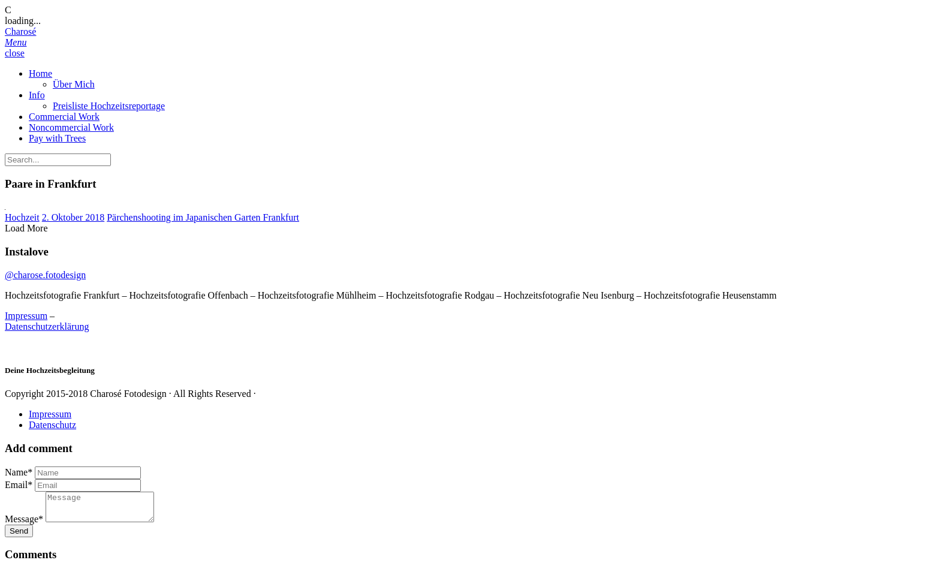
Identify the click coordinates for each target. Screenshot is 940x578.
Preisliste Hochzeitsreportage (109, 106)
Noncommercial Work (71, 127)
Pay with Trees (57, 138)
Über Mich (74, 84)
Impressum (26, 316)
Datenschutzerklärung (47, 326)
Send (19, 536)
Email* (18, 485)
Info (37, 95)
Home (40, 73)
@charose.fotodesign (45, 275)
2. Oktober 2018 (73, 217)
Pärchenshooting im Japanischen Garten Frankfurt (203, 217)
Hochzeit (22, 217)
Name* (18, 472)
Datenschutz (52, 425)
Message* (24, 524)
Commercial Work (64, 117)
